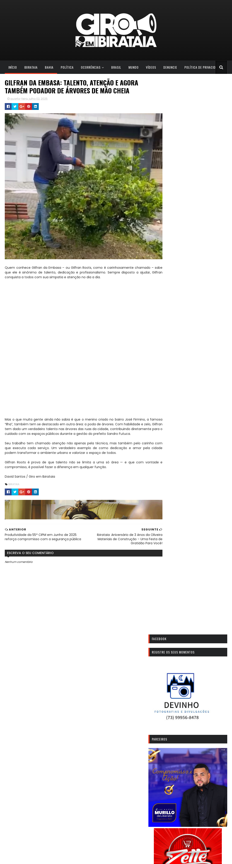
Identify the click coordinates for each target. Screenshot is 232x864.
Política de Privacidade (202, 67)
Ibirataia (30, 67)
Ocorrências (90, 67)
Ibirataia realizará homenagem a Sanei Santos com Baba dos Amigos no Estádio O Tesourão (193, 796)
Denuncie (170, 67)
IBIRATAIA (13, 483)
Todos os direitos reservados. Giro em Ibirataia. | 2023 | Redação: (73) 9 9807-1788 (62, 858)
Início (12, 67)
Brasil (116, 67)
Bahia (49, 67)
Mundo (133, 67)
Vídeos (151, 67)
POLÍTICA (66, 67)
